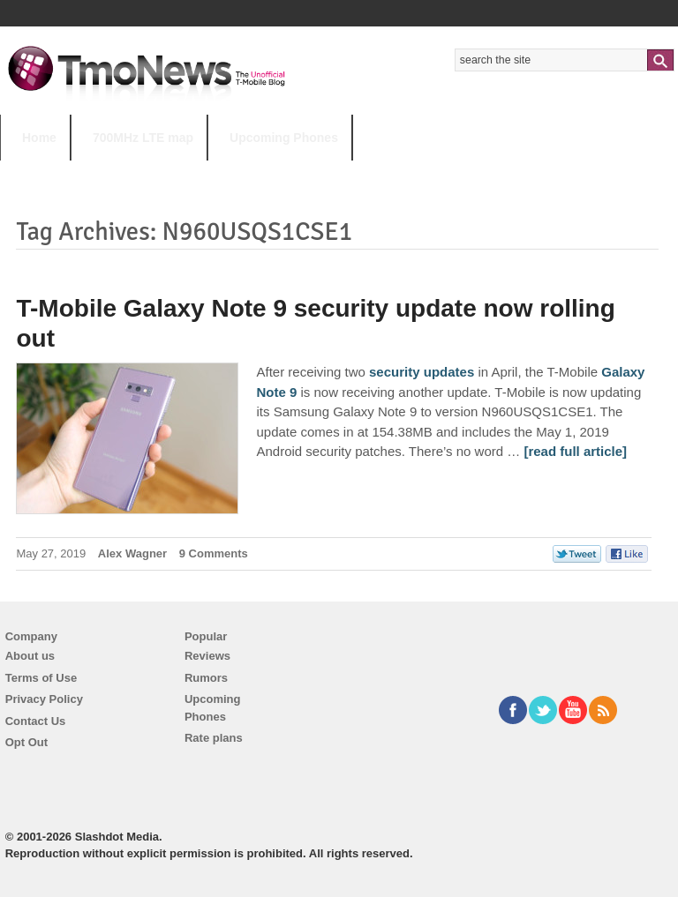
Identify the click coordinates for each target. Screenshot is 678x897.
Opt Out (26, 742)
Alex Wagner (132, 553)
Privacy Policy (44, 699)
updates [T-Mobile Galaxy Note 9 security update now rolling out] (449, 371)
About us (30, 655)
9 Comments (213, 553)
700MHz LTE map (143, 138)
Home (39, 138)
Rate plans (214, 737)
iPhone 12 (205, 172)
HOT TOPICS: (44, 172)
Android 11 (308, 172)
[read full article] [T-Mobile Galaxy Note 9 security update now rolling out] (575, 451)
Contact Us (35, 721)
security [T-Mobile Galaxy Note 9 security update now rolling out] (394, 371)
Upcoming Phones (284, 138)
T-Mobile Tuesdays (435, 172)
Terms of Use (41, 677)
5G (123, 172)
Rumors (206, 677)
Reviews (207, 655)
